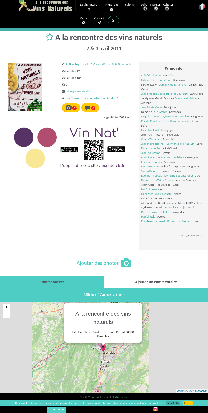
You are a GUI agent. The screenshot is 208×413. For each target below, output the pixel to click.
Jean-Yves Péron (150, 153)
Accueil (96, 396)
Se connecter (56, 409)
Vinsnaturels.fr (47, 6)
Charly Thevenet (151, 139)
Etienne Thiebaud (151, 175)
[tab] (52, 282)
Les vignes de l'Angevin (180, 143)
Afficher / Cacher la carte (104, 294)
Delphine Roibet (151, 116)
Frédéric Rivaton (151, 75)
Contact (99, 21)
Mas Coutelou (179, 93)
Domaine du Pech (151, 148)
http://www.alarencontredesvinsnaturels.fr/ (91, 98)
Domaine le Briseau (178, 221)
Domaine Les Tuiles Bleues (157, 180)
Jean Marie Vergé (151, 107)
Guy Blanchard (150, 130)
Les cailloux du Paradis (175, 121)
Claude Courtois (150, 121)
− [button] (6, 314)
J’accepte (188, 403)
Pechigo (184, 116)
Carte (83, 21)
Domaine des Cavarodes (178, 175)
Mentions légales (120, 396)
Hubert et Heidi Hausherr (156, 193)
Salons (129, 7)
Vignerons (111, 7)
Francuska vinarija (174, 207)
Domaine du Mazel (186, 98)
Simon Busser (149, 171)
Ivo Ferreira (148, 166)
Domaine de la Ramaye (172, 84)
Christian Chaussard (153, 221)
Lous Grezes (160, 112)
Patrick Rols (148, 216)
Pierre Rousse (149, 212)
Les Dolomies (149, 189)
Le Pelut (164, 212)
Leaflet (180, 390)
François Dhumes (151, 162)
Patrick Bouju (149, 157)
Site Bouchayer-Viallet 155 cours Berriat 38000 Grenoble (97, 64)
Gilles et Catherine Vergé (156, 80)
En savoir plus (173, 403)
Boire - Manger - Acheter (157, 7)
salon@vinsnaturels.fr (78, 91)
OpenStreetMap (198, 390)
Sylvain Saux (170, 116)
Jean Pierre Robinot (153, 143)
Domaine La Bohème (171, 157)
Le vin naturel (89, 7)
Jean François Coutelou (155, 93)
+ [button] (6, 307)
